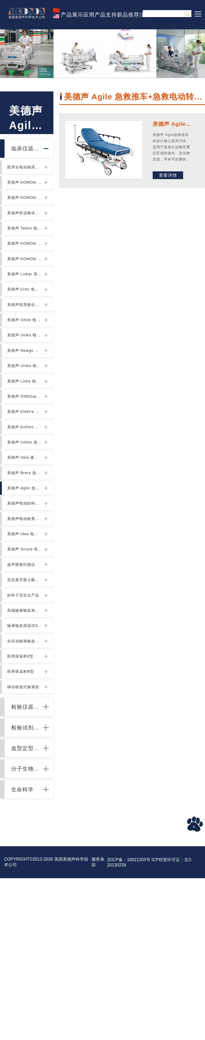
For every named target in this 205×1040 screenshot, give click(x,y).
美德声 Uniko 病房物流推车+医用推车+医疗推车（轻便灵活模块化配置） (25, 420)
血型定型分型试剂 (28, 895)
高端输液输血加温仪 (25, 723)
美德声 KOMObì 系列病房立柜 (25, 212)
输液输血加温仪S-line (25, 742)
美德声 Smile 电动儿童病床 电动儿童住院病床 (25, 364)
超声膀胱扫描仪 (23, 666)
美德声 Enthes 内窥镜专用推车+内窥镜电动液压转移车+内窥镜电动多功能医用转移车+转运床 (25, 496)
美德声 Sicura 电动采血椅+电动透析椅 (25, 648)
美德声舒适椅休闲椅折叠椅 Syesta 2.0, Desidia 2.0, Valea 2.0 (25, 231)
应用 (88, 15)
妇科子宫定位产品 (25, 704)
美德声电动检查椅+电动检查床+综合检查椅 (25, 610)
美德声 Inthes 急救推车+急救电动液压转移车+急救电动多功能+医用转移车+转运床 (25, 515)
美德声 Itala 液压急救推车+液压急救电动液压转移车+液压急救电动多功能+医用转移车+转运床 (25, 534)
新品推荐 (128, 15)
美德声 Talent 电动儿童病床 (25, 250)
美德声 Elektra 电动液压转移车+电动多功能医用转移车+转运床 (25, 477)
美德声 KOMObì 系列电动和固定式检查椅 (25, 269)
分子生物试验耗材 (28, 921)
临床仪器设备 (28, 151)
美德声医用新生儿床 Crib (25, 345)
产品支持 (105, 15)
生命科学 (27, 948)
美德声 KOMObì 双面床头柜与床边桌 (25, 193)
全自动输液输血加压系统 (25, 761)
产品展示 (72, 15)
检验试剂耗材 (28, 869)
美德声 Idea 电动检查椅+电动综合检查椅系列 (25, 629)
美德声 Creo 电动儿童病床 (25, 326)
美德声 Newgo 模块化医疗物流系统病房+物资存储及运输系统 (25, 402)
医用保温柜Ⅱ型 (22, 780)
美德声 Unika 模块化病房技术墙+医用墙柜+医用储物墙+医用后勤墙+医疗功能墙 (25, 383)
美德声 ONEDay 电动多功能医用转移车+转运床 (25, 458)
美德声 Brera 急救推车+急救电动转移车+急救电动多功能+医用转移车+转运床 (25, 553)
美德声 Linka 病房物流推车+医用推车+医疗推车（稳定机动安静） (25, 439)
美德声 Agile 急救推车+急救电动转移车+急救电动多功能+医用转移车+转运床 (25, 572)
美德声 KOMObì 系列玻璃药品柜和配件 (25, 288)
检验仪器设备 (28, 842)
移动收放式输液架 (25, 818)
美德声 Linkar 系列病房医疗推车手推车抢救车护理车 (25, 307)
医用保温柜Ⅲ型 (22, 799)
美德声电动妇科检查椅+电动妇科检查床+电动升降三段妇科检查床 (25, 591)
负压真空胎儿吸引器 (25, 685)
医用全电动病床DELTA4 (25, 174)
